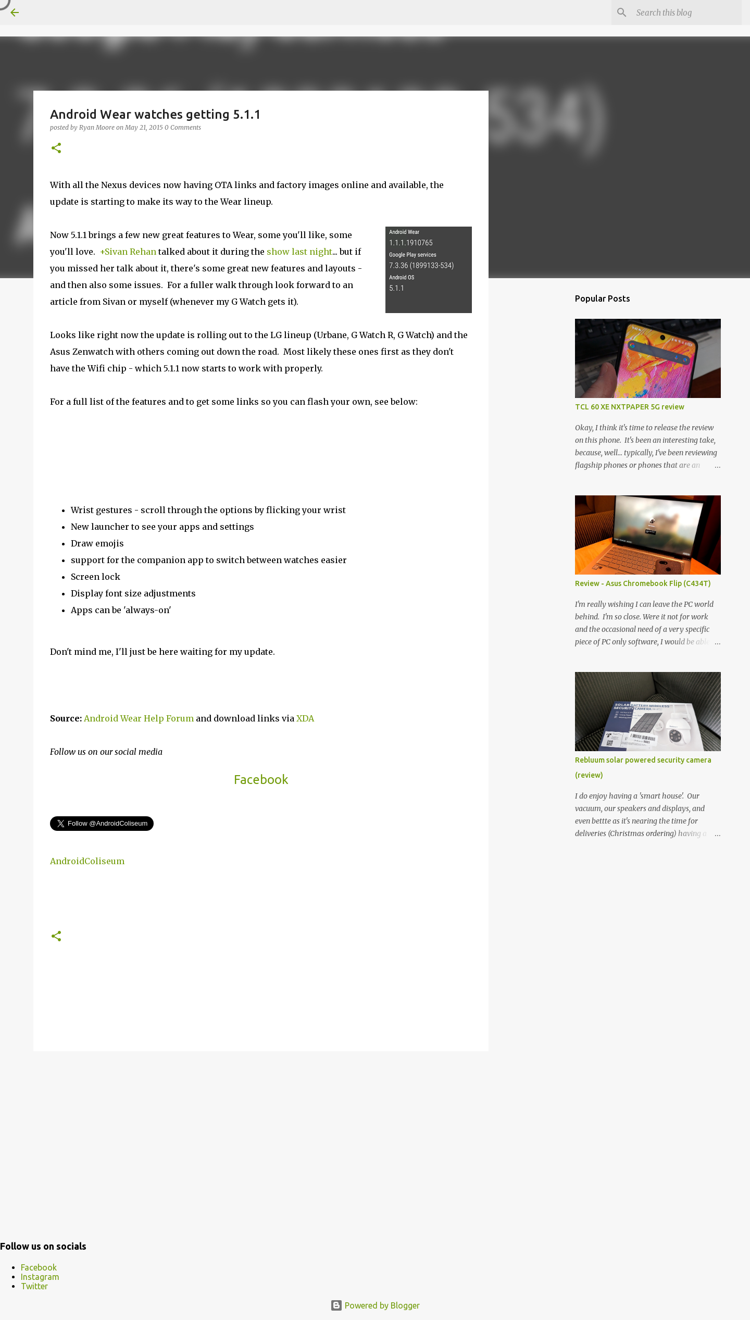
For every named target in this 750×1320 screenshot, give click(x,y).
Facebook (261, 780)
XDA (305, 718)
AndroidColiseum (87, 861)
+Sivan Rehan (127, 251)
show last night (299, 251)
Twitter (34, 1286)
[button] (56, 149)
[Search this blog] (687, 12)
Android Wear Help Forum (139, 718)
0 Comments (183, 127)
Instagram (40, 1276)
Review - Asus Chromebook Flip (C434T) (643, 583)
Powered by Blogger (375, 1305)
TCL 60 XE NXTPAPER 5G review (629, 407)
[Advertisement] (261, 1140)
